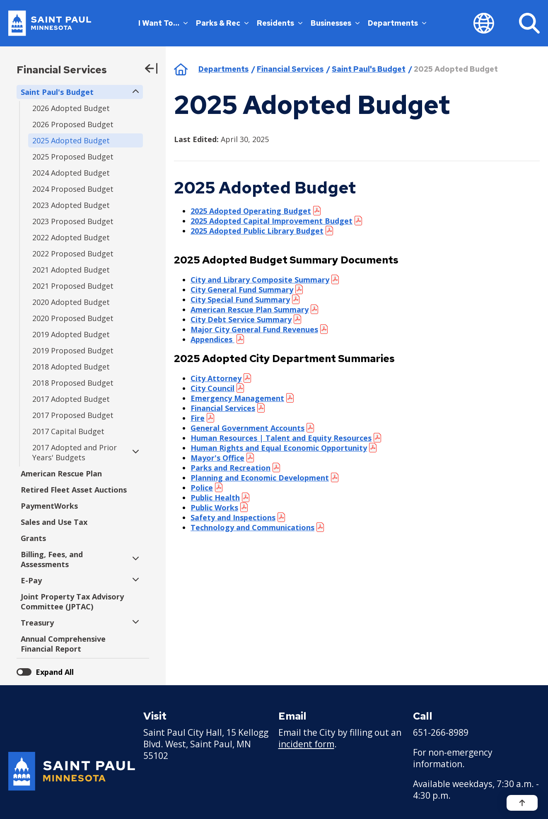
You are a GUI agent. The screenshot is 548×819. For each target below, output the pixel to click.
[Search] (529, 23)
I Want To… (163, 23)
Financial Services (62, 70)
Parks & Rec (222, 23)
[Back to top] (522, 803)
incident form (306, 744)
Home (181, 69)
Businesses (335, 23)
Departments (397, 23)
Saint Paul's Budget (369, 69)
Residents (279, 23)
